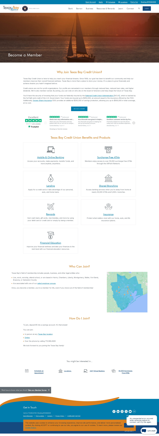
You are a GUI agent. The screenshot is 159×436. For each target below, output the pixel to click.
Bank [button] (70, 8)
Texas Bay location (45, 334)
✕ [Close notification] (127, 416)
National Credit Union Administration (99, 96)
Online (27, 338)
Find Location (40, 416)
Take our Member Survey (37, 390)
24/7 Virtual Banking (97, 371)
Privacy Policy (59, 416)
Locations (68, 371)
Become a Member (79, 109)
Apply (101, 2)
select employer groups (46, 283)
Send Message (28, 416)
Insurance (108, 214)
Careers (49, 416)
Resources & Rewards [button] (106, 8)
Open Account (90, 2)
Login (147, 8)
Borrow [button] (79, 8)
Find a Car (134, 2)
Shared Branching (108, 185)
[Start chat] (149, 430)
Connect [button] (130, 8)
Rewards (50, 214)
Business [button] (89, 8)
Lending (50, 185)
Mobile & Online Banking (50, 157)
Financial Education (50, 242)
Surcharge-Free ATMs (108, 157)
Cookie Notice (30, 428)
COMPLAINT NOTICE (73, 416)
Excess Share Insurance (42, 100)
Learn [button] (120, 8)
